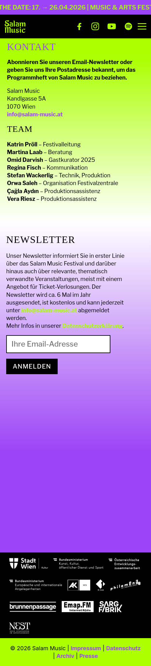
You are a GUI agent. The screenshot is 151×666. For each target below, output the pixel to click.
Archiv (65, 656)
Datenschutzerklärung (92, 325)
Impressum (86, 648)
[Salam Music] (15, 26)
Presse (88, 656)
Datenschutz (123, 648)
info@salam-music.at (35, 114)
